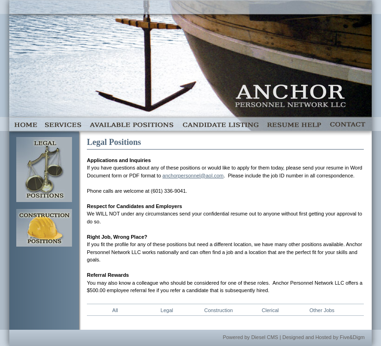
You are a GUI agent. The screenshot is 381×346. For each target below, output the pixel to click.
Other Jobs (322, 310)
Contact (348, 124)
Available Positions (131, 124)
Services (63, 124)
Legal (167, 310)
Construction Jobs (44, 228)
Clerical (270, 310)
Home (25, 124)
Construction (218, 310)
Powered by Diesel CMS (250, 337)
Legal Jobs (44, 169)
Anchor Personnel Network (290, 97)
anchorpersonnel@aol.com (193, 175)
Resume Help (294, 124)
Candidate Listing (220, 124)
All (115, 310)
